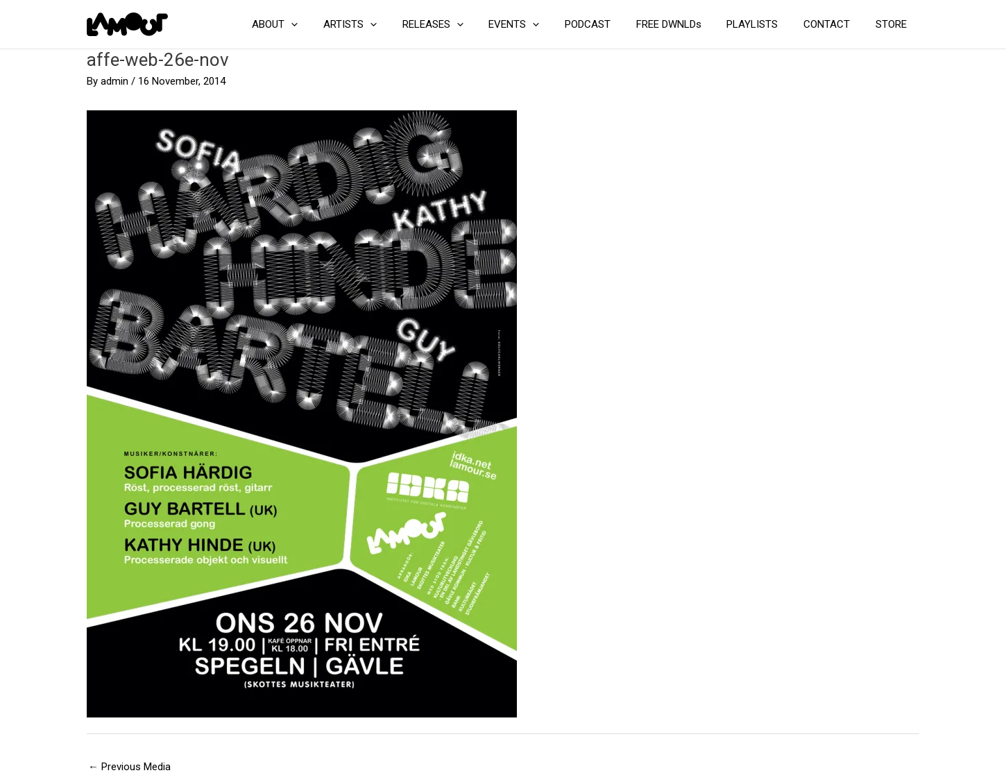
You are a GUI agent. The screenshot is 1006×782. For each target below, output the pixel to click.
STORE (893, 24)
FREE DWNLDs (684, 24)
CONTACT (833, 24)
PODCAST (608, 24)
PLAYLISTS (764, 24)
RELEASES (462, 24)
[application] (330, 24)
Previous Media (129, 766)
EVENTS (539, 24)
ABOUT (314, 24)
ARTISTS (384, 24)
